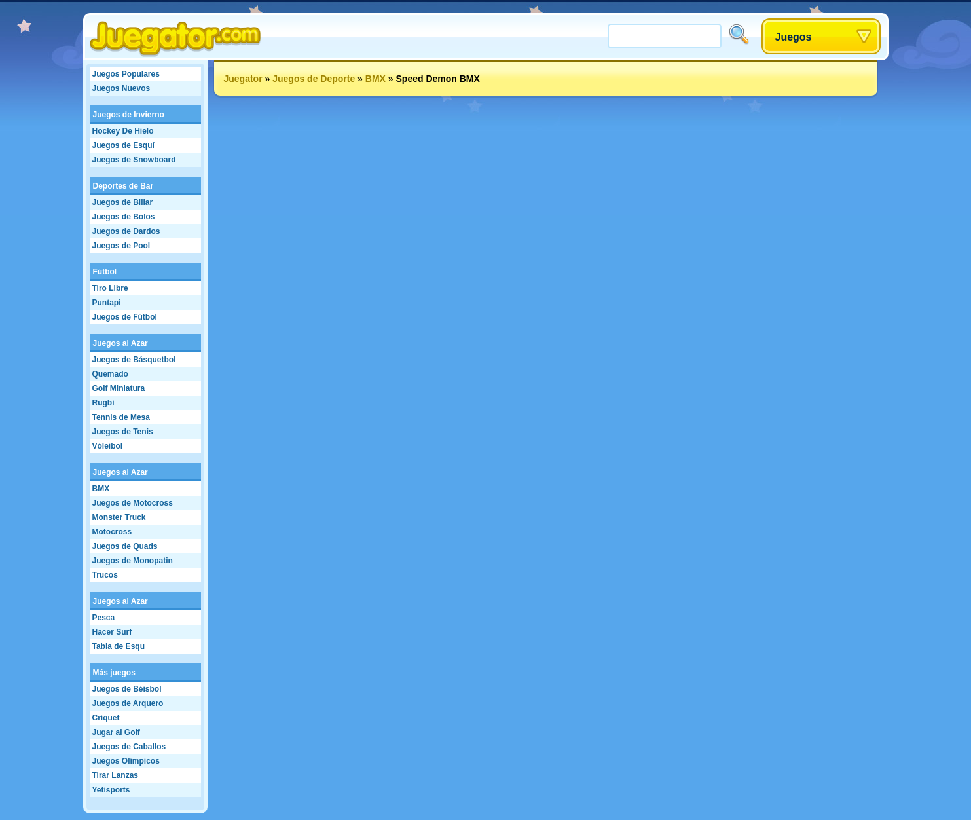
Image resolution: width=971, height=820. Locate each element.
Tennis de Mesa (121, 417)
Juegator (243, 78)
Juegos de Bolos (123, 216)
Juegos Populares (126, 74)
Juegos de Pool (121, 245)
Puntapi (106, 302)
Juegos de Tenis (122, 431)
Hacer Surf (112, 632)
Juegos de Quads (125, 546)
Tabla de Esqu (118, 646)
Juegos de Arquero (128, 703)
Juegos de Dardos (126, 231)
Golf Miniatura (118, 388)
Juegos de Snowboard (134, 159)
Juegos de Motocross (132, 503)
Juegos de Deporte (313, 78)
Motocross (112, 531)
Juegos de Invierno (128, 114)
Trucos (105, 575)
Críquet (106, 717)
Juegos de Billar (122, 202)
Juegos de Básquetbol (134, 359)
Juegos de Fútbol (124, 317)
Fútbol (105, 271)
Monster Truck (119, 517)
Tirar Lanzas (115, 775)
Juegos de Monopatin (132, 560)
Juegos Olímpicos (126, 761)
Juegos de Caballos (129, 746)
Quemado (110, 374)
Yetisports (111, 789)
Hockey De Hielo (123, 131)
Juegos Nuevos (121, 88)
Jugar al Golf (116, 732)
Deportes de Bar (123, 186)
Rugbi (103, 402)
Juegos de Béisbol (127, 689)
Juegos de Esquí (123, 145)
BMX (101, 488)
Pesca (103, 617)
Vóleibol (107, 446)
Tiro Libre (110, 288)
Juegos (793, 37)
